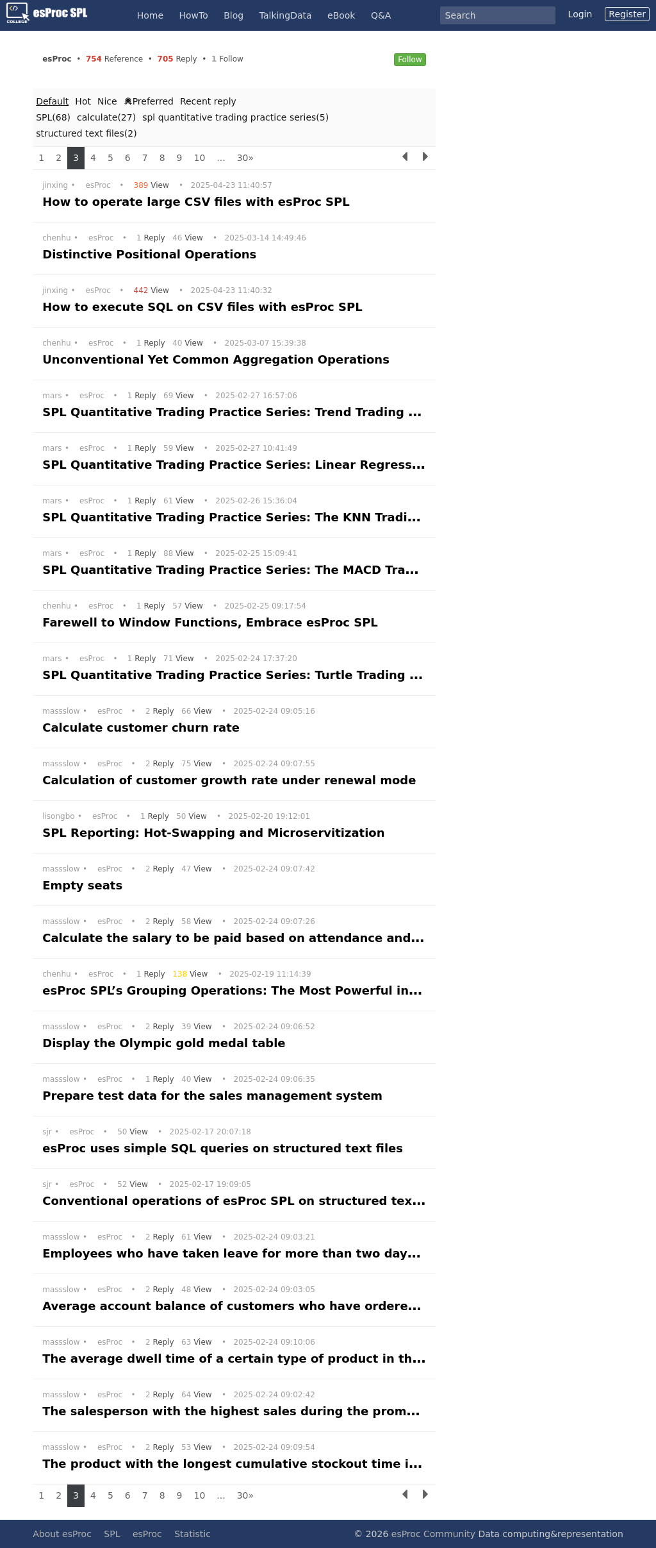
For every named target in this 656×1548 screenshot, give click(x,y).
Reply (152, 237)
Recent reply (208, 101)
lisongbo (58, 816)
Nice (107, 101)
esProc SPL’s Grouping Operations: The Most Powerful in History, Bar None (286, 990)
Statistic (192, 1534)
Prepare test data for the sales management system (214, 1095)
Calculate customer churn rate (142, 727)
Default (52, 101)
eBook (341, 15)
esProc (98, 185)
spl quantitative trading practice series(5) (235, 117)
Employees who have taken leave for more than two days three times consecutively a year (338, 1253)
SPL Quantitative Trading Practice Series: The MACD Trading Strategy (270, 569)
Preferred (149, 101)
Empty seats (84, 885)
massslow (60, 711)
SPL (112, 1534)
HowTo (193, 15)
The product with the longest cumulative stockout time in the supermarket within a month (339, 1463)
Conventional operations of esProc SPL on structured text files (247, 1200)
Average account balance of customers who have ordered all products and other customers (341, 1306)
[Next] (425, 158)
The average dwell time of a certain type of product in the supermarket (276, 1358)
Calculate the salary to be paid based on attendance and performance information (312, 938)
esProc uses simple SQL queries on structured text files (224, 1148)
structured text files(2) (86, 133)
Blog (233, 15)
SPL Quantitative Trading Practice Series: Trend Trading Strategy (255, 412)
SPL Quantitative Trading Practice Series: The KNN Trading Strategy (265, 517)
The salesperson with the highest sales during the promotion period (265, 1411)
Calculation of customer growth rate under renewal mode (231, 780)
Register (627, 14)
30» (245, 158)
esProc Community (433, 1534)
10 (200, 158)
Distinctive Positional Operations (151, 254)
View (153, 185)
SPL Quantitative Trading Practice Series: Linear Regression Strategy (269, 464)
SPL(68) (53, 117)
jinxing (55, 185)
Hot (83, 101)
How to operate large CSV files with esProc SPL (198, 201)
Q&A (381, 15)
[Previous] (405, 158)
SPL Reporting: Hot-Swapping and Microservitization (215, 832)
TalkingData (285, 15)
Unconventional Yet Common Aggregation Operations (217, 359)
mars (52, 395)
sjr (47, 1131)
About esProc (62, 1534)
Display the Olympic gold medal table (166, 1043)
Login (580, 14)
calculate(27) (106, 117)
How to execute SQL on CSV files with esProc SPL (204, 307)
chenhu (56, 237)
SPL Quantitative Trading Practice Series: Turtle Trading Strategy (256, 675)
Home (150, 15)
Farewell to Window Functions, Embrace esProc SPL (212, 622)
